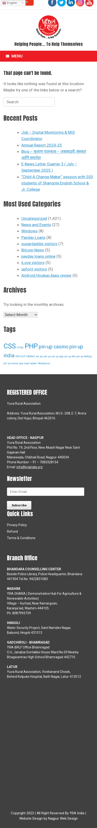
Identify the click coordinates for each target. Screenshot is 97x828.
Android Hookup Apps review (46, 275)
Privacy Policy (17, 525)
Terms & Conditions (21, 538)
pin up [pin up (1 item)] (47, 356)
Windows (29, 231)
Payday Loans (33, 237)
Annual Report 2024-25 (41, 145)
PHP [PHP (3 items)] (31, 346)
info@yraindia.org (29, 467)
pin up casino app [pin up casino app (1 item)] (13, 363)
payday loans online (38, 256)
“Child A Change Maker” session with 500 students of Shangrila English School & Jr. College (57, 183)
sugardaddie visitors (39, 243)
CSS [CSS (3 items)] (9, 346)
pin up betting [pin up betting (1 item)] (84, 356)
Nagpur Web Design (63, 818)
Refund (12, 531)
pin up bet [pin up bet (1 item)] (69, 356)
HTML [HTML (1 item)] (20, 347)
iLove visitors (33, 262)
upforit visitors (34, 269)
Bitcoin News (32, 250)
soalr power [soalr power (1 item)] (30, 363)
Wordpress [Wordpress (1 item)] (44, 363)
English (9, 3)
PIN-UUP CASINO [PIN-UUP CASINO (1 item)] (25, 356)
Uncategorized (34, 218)
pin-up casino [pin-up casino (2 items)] (53, 347)
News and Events (36, 224)
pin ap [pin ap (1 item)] (39, 356)
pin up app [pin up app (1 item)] (57, 356)
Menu (14, 56)
